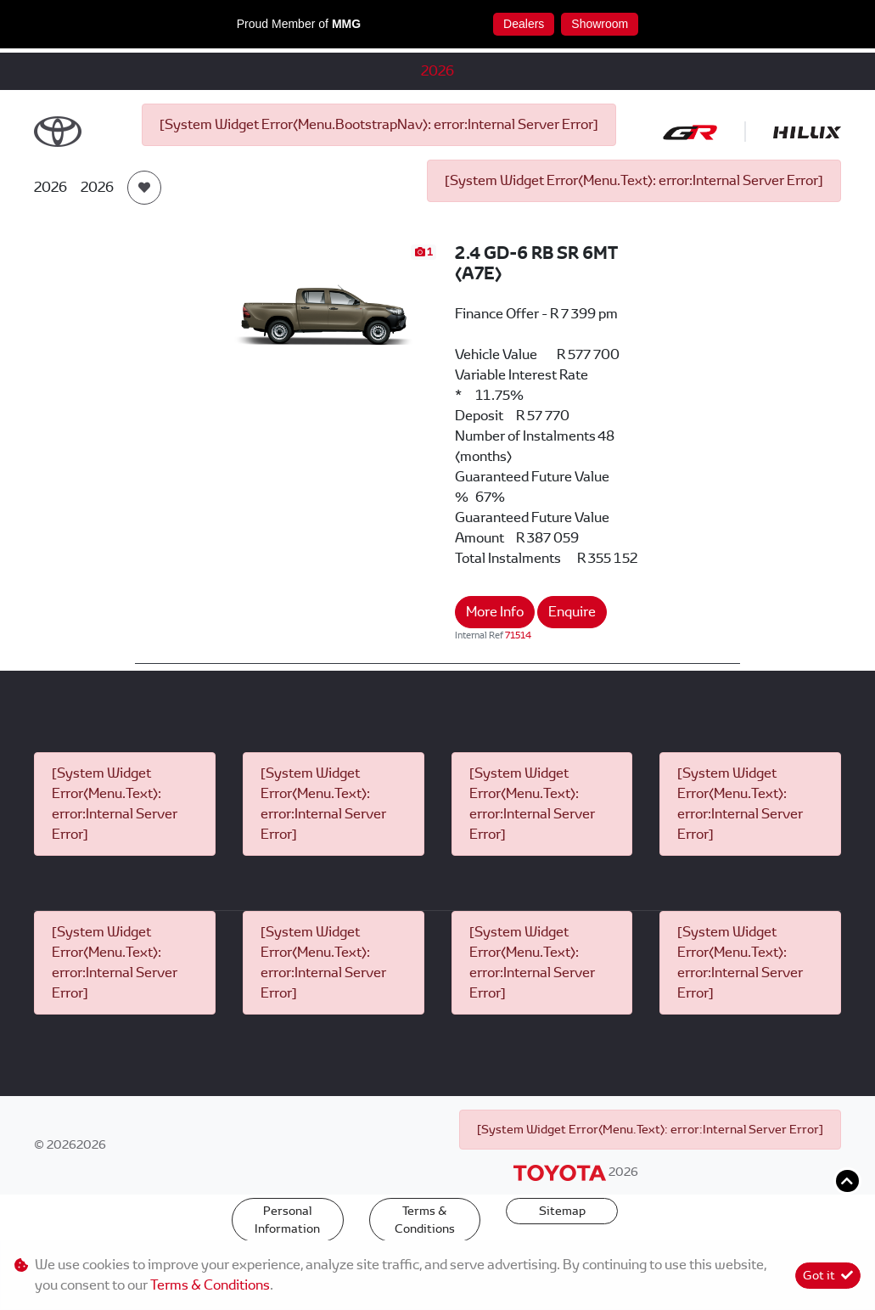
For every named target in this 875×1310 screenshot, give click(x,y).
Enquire (572, 612)
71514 (518, 635)
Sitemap (562, 1210)
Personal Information (287, 1219)
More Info (495, 612)
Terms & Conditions (425, 1219)
